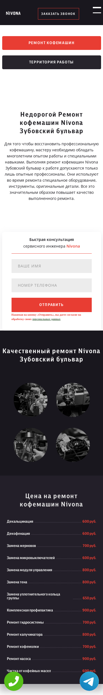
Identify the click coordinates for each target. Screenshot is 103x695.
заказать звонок (58, 13)
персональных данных (46, 319)
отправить (51, 305)
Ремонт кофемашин (52, 43)
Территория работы (51, 62)
